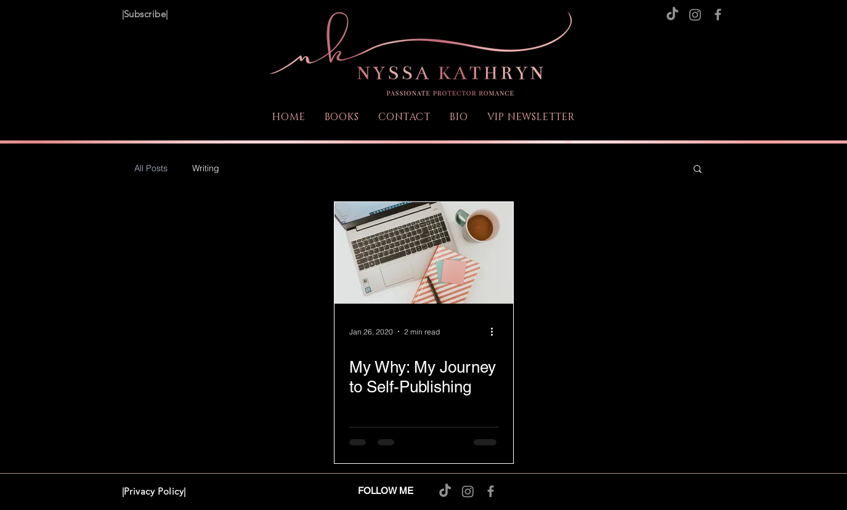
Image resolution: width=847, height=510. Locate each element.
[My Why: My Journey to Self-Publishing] (423, 253)
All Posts (151, 168)
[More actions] (496, 331)
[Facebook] (718, 14)
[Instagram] (695, 14)
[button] (697, 169)
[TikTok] (672, 14)
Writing (205, 168)
